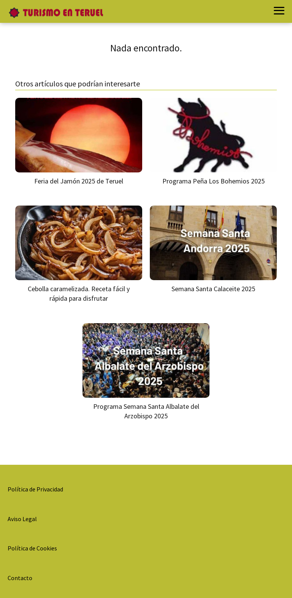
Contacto (20, 578)
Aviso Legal (22, 519)
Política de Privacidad (35, 489)
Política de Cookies (32, 548)
